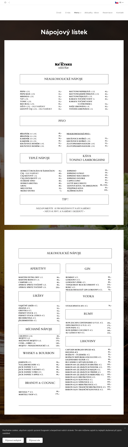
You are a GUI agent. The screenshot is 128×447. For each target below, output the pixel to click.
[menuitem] (58, 13)
